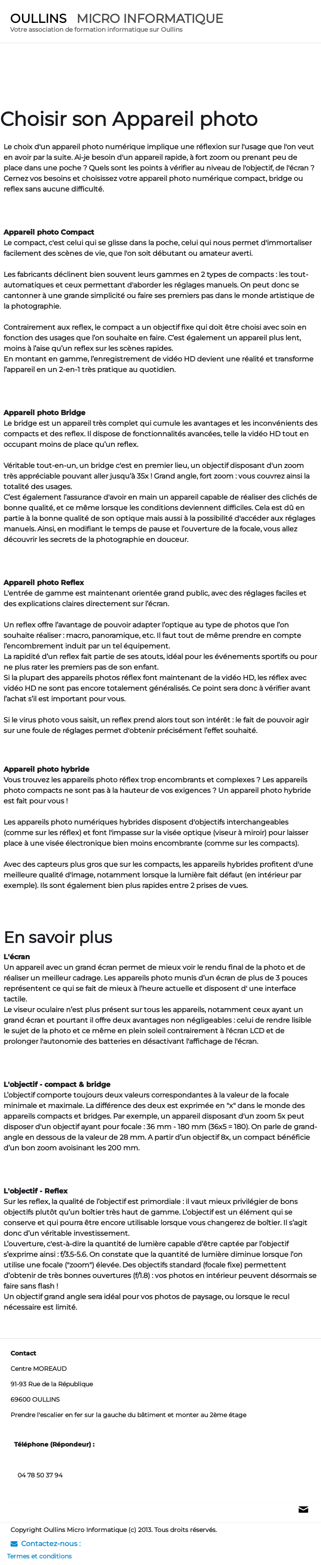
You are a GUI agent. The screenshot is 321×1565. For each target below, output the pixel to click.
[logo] (117, 24)
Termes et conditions (39, 1556)
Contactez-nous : (45, 1543)
